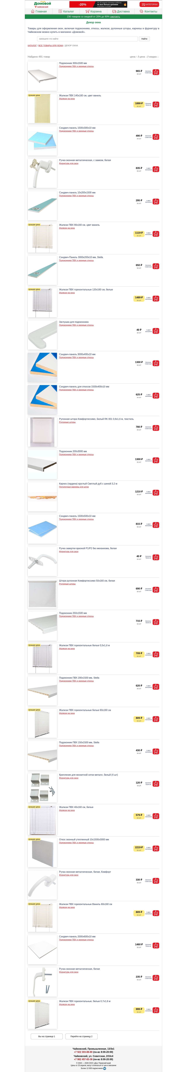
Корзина (93, 11)
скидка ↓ (154, 56)
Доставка (121, 11)
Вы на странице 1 (46, 1036)
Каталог (66, 11)
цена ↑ (133, 56)
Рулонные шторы (67, 422)
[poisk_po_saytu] (87, 38)
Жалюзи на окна (67, 98)
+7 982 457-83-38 (83, 1059)
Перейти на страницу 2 (81, 1036)
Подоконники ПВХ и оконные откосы (76, 66)
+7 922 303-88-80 (83, 1052)
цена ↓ (143, 56)
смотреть (115, 16)
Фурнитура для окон (68, 163)
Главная (39, 11)
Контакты (148, 11)
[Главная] (42, 3)
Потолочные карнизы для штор (74, 487)
